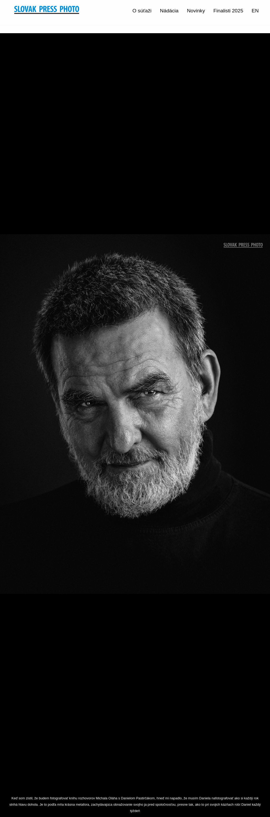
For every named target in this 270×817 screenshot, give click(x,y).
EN (255, 10)
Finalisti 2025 (228, 10)
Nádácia (169, 10)
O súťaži (141, 10)
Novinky (196, 10)
